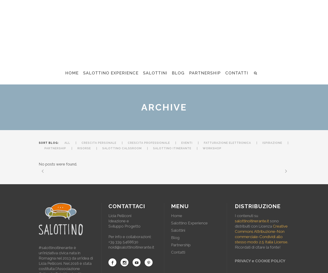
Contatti (178, 252)
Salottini (178, 230)
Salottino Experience (189, 223)
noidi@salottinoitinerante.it (131, 247)
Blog (175, 237)
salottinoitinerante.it (252, 221)
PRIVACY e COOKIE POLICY (260, 261)
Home (176, 215)
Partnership (181, 245)
